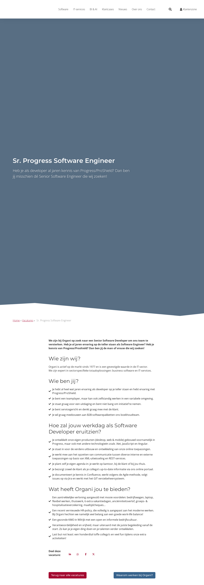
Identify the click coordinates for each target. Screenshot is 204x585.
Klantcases (108, 9)
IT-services (79, 9)
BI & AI (93, 9)
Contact (151, 9)
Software (63, 9)
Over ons (137, 9)
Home (16, 320)
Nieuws (123, 9)
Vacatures (27, 320)
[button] (170, 9)
